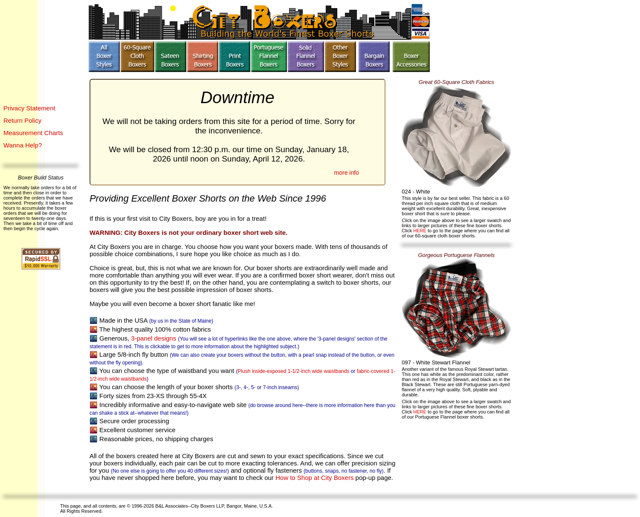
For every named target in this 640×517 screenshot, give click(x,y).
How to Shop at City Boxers (314, 477)
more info (346, 172)
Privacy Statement (29, 108)
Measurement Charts (33, 132)
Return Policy (22, 120)
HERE (420, 230)
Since (291, 198)
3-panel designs (153, 338)
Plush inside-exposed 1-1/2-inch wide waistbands (293, 371)
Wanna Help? (22, 145)
